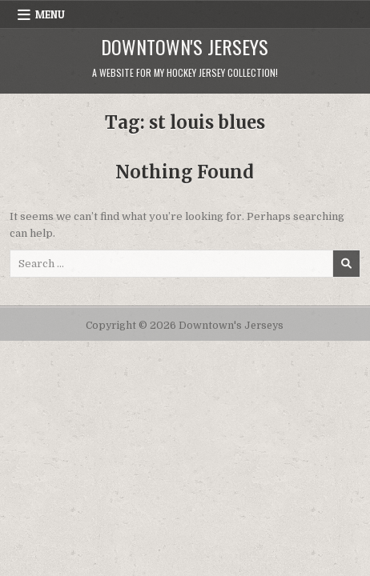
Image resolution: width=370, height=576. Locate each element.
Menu (50, 14)
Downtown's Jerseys (184, 46)
